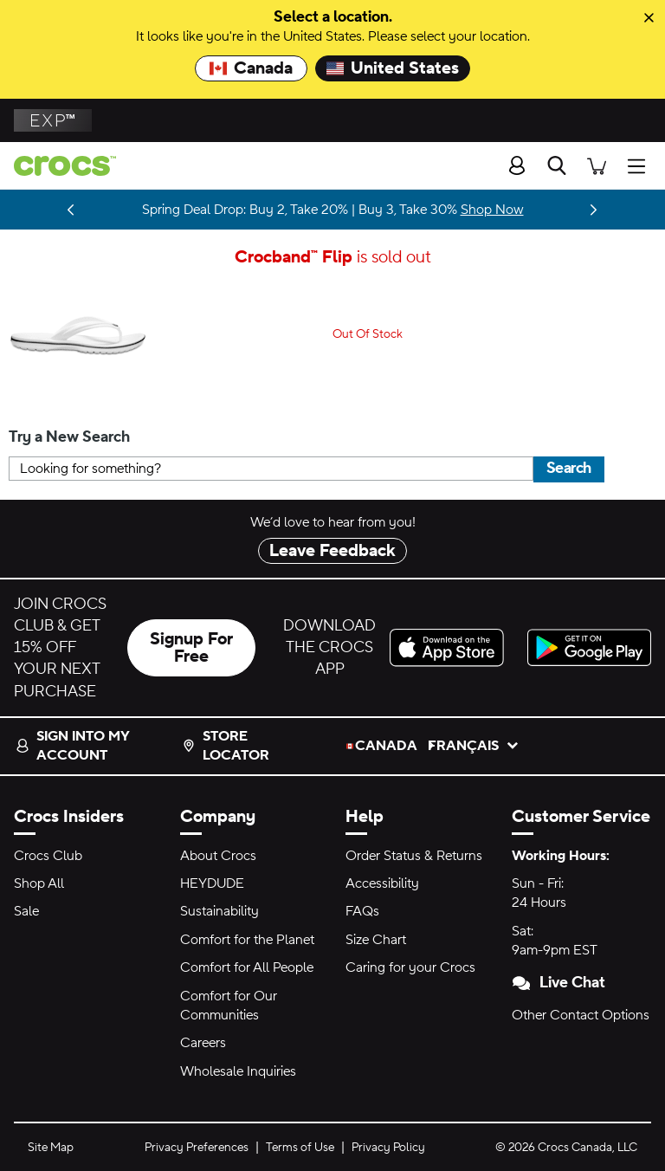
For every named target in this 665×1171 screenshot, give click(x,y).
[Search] (557, 165)
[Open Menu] (641, 165)
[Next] (594, 210)
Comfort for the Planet (247, 939)
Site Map (51, 1147)
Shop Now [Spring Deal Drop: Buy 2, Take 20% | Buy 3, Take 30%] (492, 209)
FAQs (362, 911)
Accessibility (382, 883)
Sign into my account (72, 746)
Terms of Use (300, 1147)
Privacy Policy (388, 1147)
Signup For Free (191, 648)
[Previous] (71, 210)
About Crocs (218, 855)
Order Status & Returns (413, 855)
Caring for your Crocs (410, 967)
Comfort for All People (246, 967)
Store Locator (225, 746)
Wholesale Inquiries (238, 1071)
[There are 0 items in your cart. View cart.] (597, 165)
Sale (26, 911)
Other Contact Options (580, 1015)
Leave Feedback (332, 551)
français (468, 745)
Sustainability (219, 911)
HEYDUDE (212, 883)
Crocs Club (48, 855)
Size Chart (375, 939)
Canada (251, 68)
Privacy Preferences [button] (197, 1147)
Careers (203, 1042)
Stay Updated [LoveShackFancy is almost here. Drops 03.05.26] (42, 209)
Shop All (39, 883)
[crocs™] (58, 166)
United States (392, 68)
